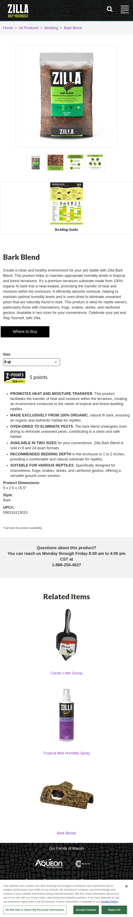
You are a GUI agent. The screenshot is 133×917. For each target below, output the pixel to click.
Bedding (51, 28)
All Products (29, 28)
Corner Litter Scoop (66, 678)
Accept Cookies (86, 909)
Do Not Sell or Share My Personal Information (35, 909)
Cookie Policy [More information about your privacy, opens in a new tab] (109, 901)
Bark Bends (66, 838)
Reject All (114, 909)
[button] (22, 329)
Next (103, 162)
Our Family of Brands (66, 854)
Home (8, 28)
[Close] (126, 886)
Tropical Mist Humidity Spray (66, 758)
